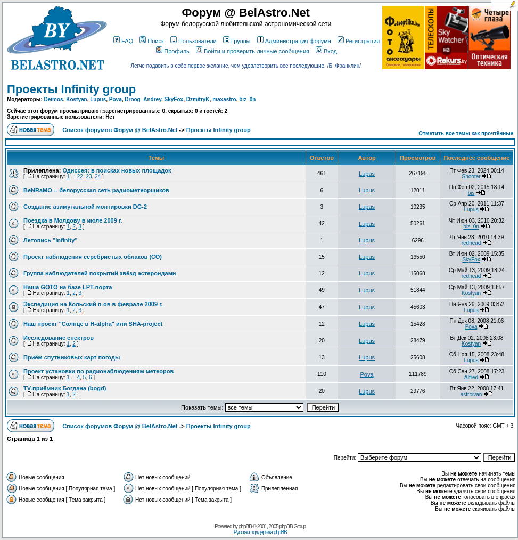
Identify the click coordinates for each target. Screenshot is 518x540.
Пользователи (193, 41)
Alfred (471, 377)
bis (471, 193)
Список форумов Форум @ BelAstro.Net (119, 130)
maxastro (224, 99)
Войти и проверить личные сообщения (252, 51)
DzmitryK (198, 99)
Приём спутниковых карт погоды (71, 357)
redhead (471, 243)
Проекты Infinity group (71, 89)
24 (98, 176)
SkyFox (174, 99)
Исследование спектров (58, 337)
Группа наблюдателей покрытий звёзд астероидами (99, 273)
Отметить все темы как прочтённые (465, 133)
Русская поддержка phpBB (260, 532)
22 (80, 176)
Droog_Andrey (143, 99)
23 (89, 176)
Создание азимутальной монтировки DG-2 (85, 206)
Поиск (151, 41)
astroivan (471, 394)
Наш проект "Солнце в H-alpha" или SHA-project (92, 324)
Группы (237, 41)
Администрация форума (294, 41)
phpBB (245, 526)
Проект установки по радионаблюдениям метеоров (98, 371)
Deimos (53, 99)
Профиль (173, 51)
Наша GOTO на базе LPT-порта (67, 287)
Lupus (98, 99)
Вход (326, 51)
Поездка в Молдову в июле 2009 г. (72, 220)
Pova (115, 99)
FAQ (123, 41)
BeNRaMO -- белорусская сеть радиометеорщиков (96, 190)
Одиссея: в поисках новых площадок (116, 170)
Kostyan (76, 99)
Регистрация (359, 41)
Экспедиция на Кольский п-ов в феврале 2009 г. (93, 304)
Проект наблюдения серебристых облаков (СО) (92, 256)
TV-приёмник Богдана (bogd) (64, 388)
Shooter (471, 176)
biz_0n (247, 99)
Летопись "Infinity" (50, 240)
